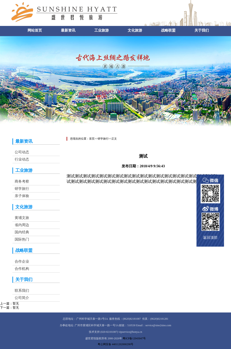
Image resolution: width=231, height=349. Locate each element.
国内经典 (22, 232)
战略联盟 (168, 30)
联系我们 (22, 290)
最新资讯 (68, 30)
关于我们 (201, 30)
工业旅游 (101, 30)
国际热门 (22, 239)
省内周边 (22, 225)
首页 (92, 138)
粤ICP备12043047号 (134, 338)
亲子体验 (22, 196)
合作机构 (22, 269)
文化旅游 (135, 30)
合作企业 (22, 261)
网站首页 (35, 30)
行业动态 (22, 159)
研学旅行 (22, 189)
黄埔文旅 (22, 218)
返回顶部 (210, 237)
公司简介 (22, 298)
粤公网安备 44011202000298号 (116, 344)
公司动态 (22, 152)
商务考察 (22, 181)
